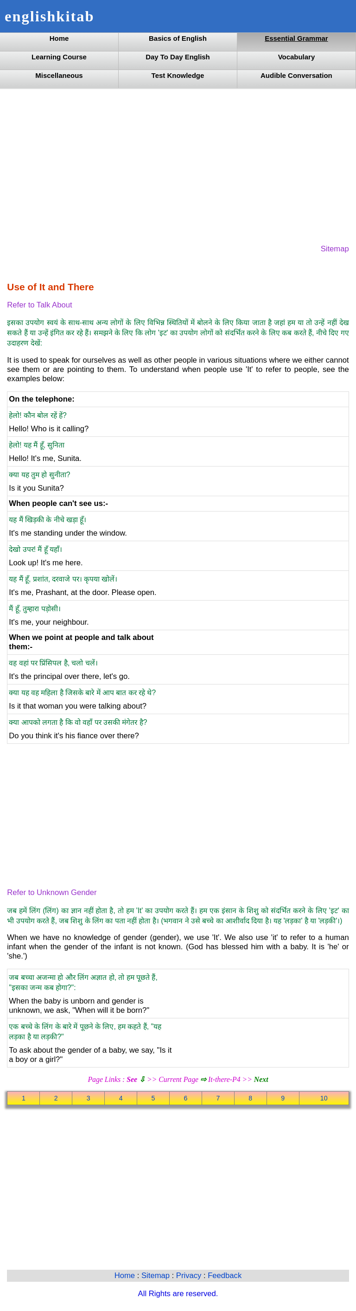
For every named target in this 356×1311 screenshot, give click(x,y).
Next (261, 1079)
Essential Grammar (296, 38)
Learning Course (59, 57)
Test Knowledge (178, 75)
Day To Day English (178, 57)
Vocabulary (296, 57)
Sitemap (335, 248)
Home (59, 38)
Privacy (189, 1275)
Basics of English (178, 38)
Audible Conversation (296, 75)
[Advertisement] (178, 165)
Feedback (225, 1275)
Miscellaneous (59, 75)
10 (324, 1098)
